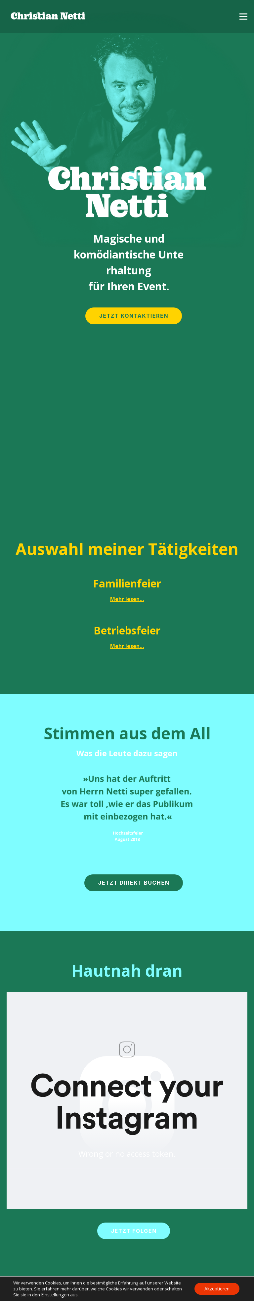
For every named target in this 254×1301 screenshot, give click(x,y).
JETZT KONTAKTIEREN (133, 315)
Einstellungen (55, 1294)
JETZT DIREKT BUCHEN (134, 882)
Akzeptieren (217, 1288)
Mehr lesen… (127, 599)
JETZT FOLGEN (134, 1231)
